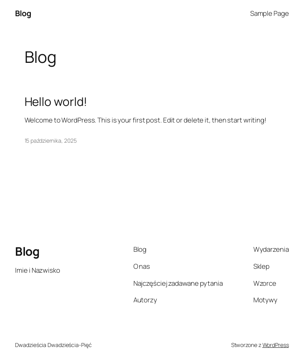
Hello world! (56, 101)
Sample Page (269, 13)
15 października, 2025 (51, 140)
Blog (23, 13)
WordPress (275, 345)
